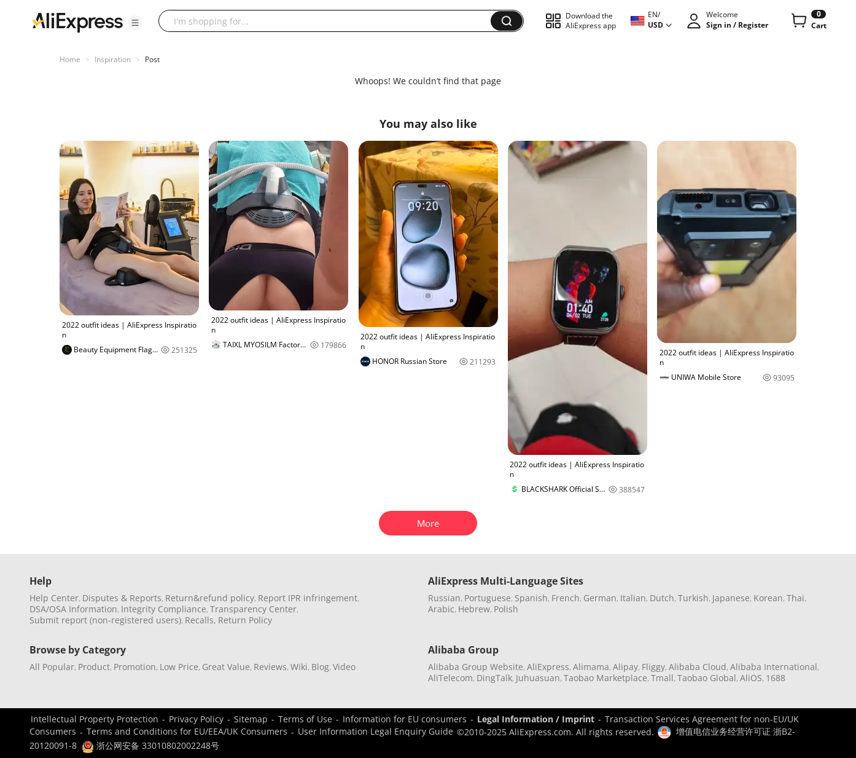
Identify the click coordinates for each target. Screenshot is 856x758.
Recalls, (200, 620)
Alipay (625, 667)
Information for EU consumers (405, 719)
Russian (444, 598)
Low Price (179, 667)
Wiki (299, 667)
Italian (633, 598)
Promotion (135, 667)
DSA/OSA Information (73, 609)
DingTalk (494, 678)
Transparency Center (253, 609)
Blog (320, 667)
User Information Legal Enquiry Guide (375, 731)
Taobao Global (706, 678)
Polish (506, 609)
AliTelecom (450, 678)
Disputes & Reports (121, 598)
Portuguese (487, 598)
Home (70, 59)
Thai (795, 598)
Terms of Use (305, 719)
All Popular (51, 667)
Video (344, 667)
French (565, 598)
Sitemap (251, 719)
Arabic (441, 609)
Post (152, 59)
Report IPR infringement (307, 598)
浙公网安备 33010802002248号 (150, 745)
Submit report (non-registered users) (105, 620)
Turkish (693, 598)
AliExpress (548, 667)
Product (94, 667)
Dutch (662, 598)
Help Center (54, 598)
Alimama (591, 667)
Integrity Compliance (163, 609)
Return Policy (245, 620)
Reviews (270, 667)
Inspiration (113, 59)
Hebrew (474, 609)
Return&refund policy (209, 598)
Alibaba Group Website (475, 667)
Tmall (662, 678)
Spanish (531, 598)
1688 (775, 678)
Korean (768, 598)
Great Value (226, 667)
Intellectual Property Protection (94, 719)
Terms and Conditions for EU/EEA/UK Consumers (187, 731)
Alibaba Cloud (697, 667)
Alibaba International (773, 667)
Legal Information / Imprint (535, 719)
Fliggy (653, 667)
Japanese (731, 598)
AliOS (751, 678)
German (600, 598)
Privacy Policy (196, 719)
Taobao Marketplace (605, 678)
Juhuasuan (538, 678)
